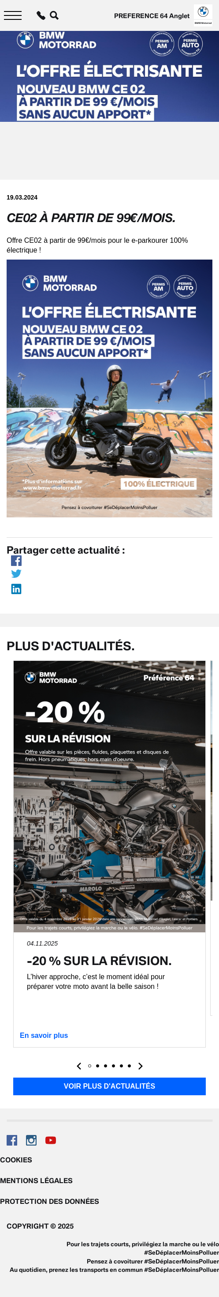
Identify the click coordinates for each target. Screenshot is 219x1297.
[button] (90, 1066)
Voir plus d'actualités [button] (109, 1086)
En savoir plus (44, 1035)
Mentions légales (36, 1180)
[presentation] (79, 1066)
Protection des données (49, 1201)
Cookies (16, 1160)
